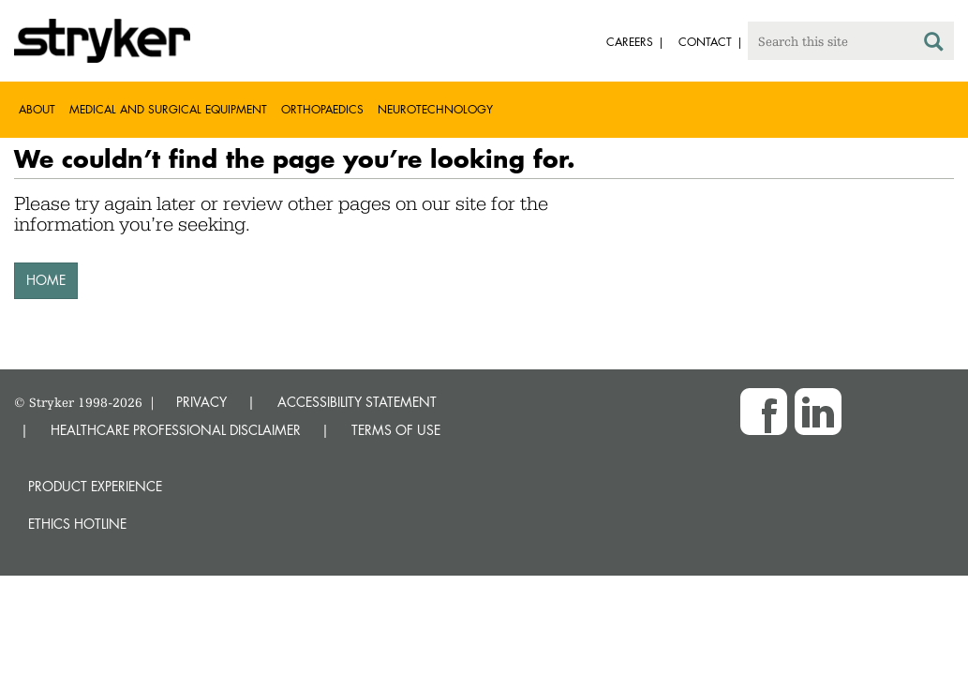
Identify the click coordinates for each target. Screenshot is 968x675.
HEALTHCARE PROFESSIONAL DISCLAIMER (176, 430)
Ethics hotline (77, 523)
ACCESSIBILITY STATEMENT (357, 402)
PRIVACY (201, 402)
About (37, 109)
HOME (46, 280)
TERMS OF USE (395, 430)
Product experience (95, 486)
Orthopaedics (322, 109)
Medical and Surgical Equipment (168, 109)
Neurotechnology (435, 109)
